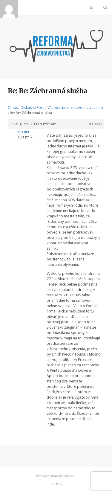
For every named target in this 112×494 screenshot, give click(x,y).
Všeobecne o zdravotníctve (70, 107)
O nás (13, 107)
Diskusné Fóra (33, 107)
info (99, 107)
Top (56, 484)
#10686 (95, 123)
